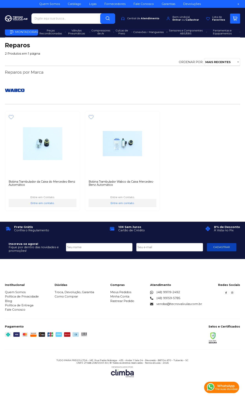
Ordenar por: (191, 62)
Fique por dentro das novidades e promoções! (34, 248)
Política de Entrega (19, 305)
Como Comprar (66, 296)
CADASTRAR (221, 247)
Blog (8, 301)
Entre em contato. (42, 203)
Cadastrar (192, 18)
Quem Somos (15, 292)
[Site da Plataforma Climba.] (122, 371)
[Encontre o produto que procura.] (107, 17)
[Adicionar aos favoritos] (11, 117)
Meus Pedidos (120, 292)
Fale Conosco (15, 309)
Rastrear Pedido (122, 301)
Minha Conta (119, 296)
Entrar (177, 18)
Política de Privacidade (22, 296)
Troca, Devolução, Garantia (74, 292)
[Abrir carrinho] (235, 17)
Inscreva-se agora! (23, 244)
